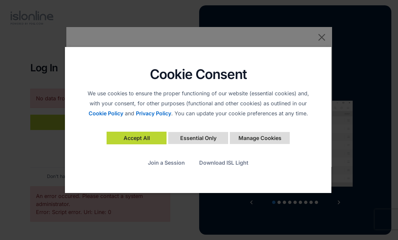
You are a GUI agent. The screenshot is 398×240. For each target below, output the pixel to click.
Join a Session (166, 162)
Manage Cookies (259, 138)
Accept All (137, 138)
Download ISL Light (223, 162)
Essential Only (198, 138)
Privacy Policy (153, 113)
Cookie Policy (106, 113)
